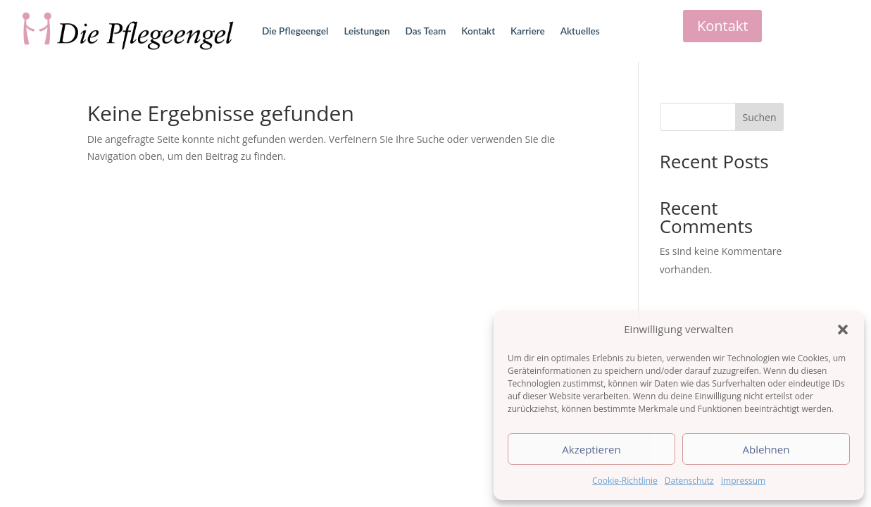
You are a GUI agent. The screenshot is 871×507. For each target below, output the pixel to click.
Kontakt (478, 31)
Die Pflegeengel (295, 31)
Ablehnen (766, 449)
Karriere (527, 31)
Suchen (759, 117)
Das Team (426, 31)
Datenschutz (689, 481)
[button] (843, 330)
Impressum (743, 481)
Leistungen (366, 31)
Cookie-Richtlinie (625, 481)
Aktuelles (580, 31)
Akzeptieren (591, 449)
